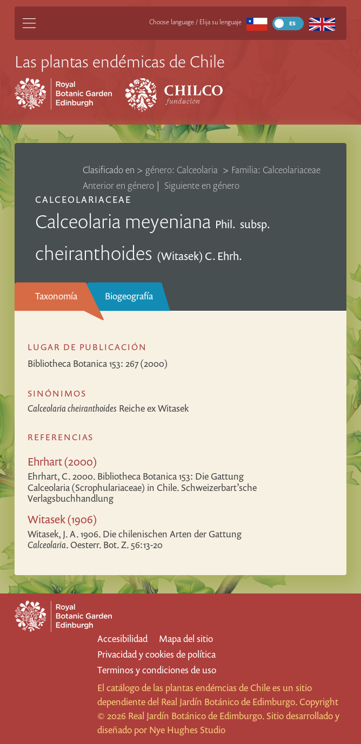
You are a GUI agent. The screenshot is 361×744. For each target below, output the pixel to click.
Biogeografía (129, 296)
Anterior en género (118, 185)
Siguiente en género (201, 185)
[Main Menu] (29, 23)
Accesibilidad (122, 638)
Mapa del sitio (186, 638)
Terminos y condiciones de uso (156, 670)
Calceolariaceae (83, 199)
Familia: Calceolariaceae (275, 169)
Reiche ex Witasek (108, 408)
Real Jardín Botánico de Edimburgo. (229, 701)
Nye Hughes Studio (187, 729)
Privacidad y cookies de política (156, 654)
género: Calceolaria (182, 169)
